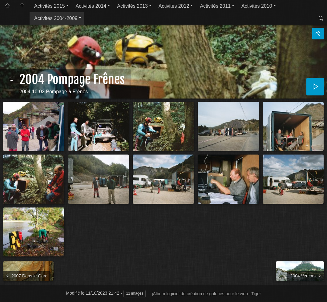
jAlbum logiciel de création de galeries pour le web (200, 293)
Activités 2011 (215, 6)
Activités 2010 (256, 6)
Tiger (256, 293)
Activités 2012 (174, 6)
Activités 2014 (91, 6)
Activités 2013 (132, 6)
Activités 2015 (49, 6)
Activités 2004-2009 (56, 18)
